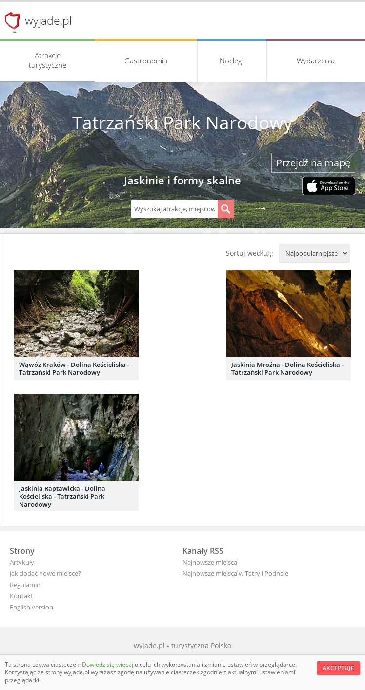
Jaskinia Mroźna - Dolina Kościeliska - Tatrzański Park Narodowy (287, 368)
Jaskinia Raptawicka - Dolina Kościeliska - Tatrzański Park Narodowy (62, 496)
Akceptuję (338, 668)
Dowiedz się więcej (108, 664)
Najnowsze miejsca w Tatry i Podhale (235, 573)
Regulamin (25, 584)
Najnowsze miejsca (209, 562)
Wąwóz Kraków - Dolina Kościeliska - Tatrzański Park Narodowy (74, 368)
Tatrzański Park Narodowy (182, 122)
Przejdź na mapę (313, 162)
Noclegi (231, 60)
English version (31, 607)
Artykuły (22, 562)
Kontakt (21, 595)
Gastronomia (145, 60)
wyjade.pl (48, 20)
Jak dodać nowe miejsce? (45, 573)
